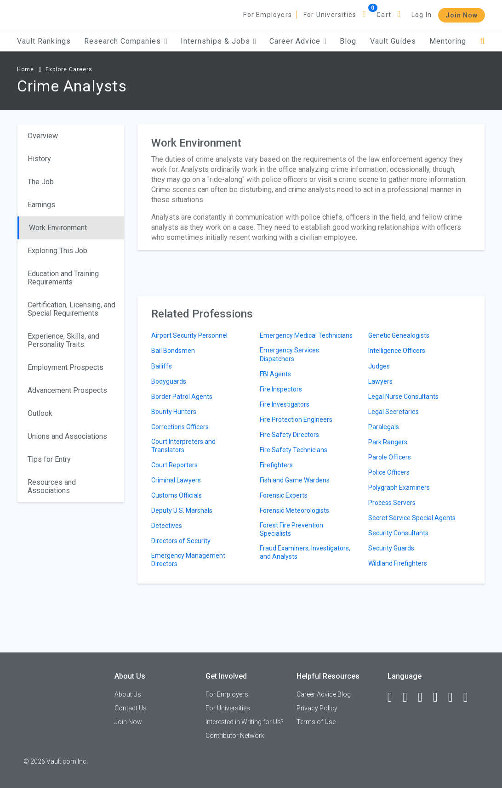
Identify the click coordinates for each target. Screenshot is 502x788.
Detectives (166, 525)
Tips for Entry (49, 459)
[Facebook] (394, 697)
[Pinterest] (454, 697)
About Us (127, 694)
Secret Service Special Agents (412, 518)
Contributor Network (234, 735)
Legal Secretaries (393, 411)
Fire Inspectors (281, 389)
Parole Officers (389, 457)
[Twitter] (424, 697)
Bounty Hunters (173, 411)
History (39, 158)
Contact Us (130, 708)
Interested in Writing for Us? (244, 722)
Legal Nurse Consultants (403, 396)
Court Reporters (174, 465)
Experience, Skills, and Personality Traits (63, 340)
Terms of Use (316, 722)
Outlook (40, 413)
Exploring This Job (57, 250)
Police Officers (389, 472)
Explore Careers (69, 69)
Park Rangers (387, 442)
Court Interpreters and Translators (183, 446)
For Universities (329, 14)
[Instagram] (439, 697)
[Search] (482, 41)
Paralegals (383, 427)
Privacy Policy (317, 708)
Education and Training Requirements (63, 277)
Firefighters (276, 465)
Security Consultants (398, 533)
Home (25, 69)
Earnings (41, 204)
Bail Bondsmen (173, 350)
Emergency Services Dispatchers (289, 354)
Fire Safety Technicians (293, 450)
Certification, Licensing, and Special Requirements (71, 308)
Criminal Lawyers (176, 480)
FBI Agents (275, 374)
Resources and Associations (52, 486)
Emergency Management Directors (188, 559)
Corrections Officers (180, 427)
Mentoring (447, 41)
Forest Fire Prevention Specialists (291, 529)
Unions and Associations (67, 436)
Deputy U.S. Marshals (181, 510)
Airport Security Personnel (189, 335)
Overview (43, 135)
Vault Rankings (44, 41)
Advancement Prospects (67, 390)
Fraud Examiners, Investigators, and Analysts (305, 552)
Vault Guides (393, 41)
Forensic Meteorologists (294, 510)
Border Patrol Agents (181, 396)
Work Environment (58, 227)
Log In (421, 14)
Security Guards (391, 548)
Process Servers (392, 502)
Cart (383, 14)
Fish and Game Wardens (295, 480)
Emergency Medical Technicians (306, 335)
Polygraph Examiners (399, 487)
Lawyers (380, 381)
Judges (379, 366)
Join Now (461, 15)
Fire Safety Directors (289, 434)
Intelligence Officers (396, 350)
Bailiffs (161, 366)
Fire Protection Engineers (296, 419)
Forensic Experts (284, 495)
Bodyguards (168, 381)
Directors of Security (181, 540)
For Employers (267, 14)
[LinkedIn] (409, 697)
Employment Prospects (65, 367)
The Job (41, 181)
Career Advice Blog (324, 694)
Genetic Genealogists (398, 335)
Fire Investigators (284, 404)
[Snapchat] (469, 697)
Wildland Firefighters (397, 563)
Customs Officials (176, 495)
